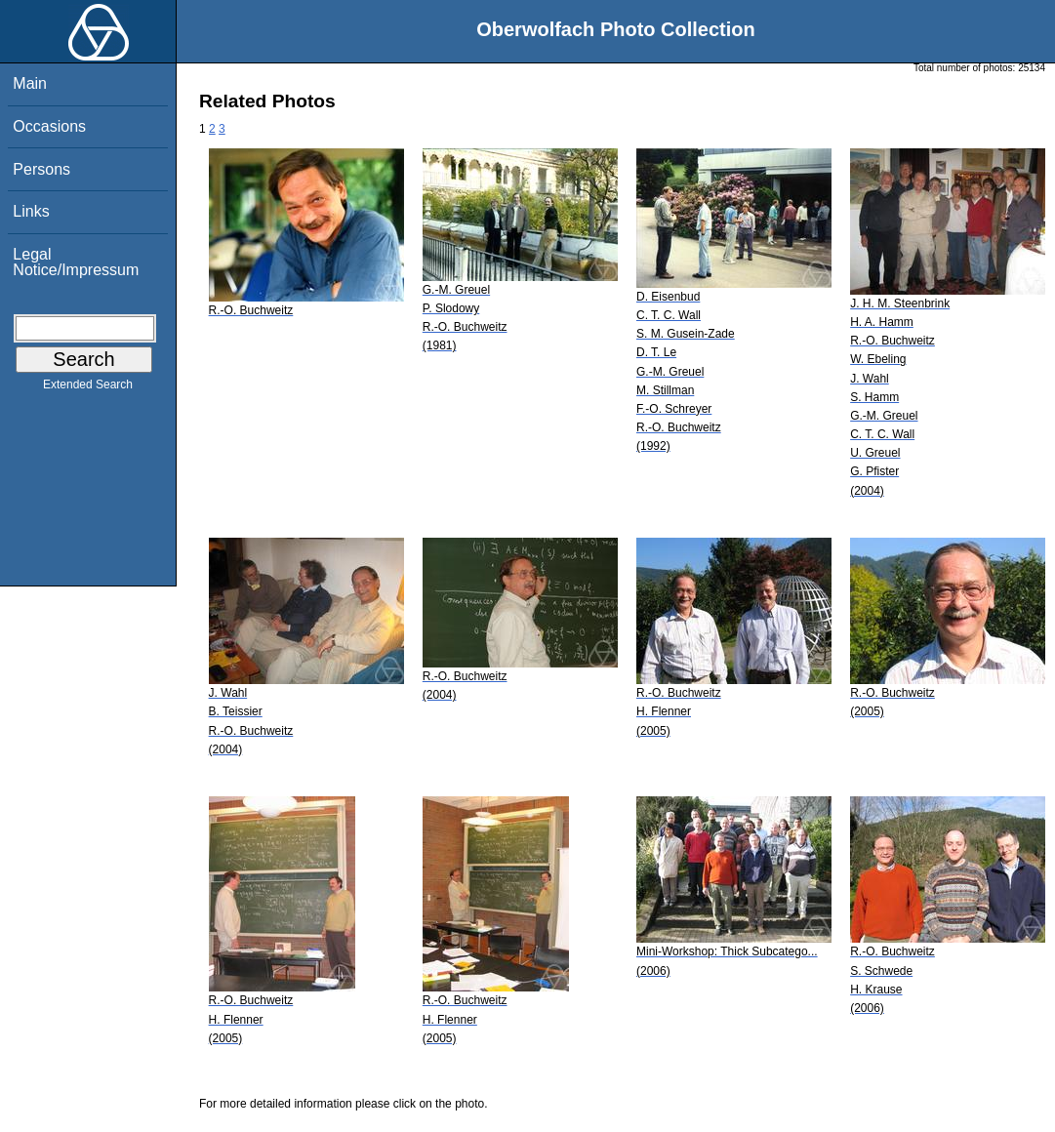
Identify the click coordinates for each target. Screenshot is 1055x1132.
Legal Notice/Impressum (76, 262)
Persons (41, 169)
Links (31, 211)
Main (30, 83)
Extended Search (88, 388)
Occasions (49, 126)
